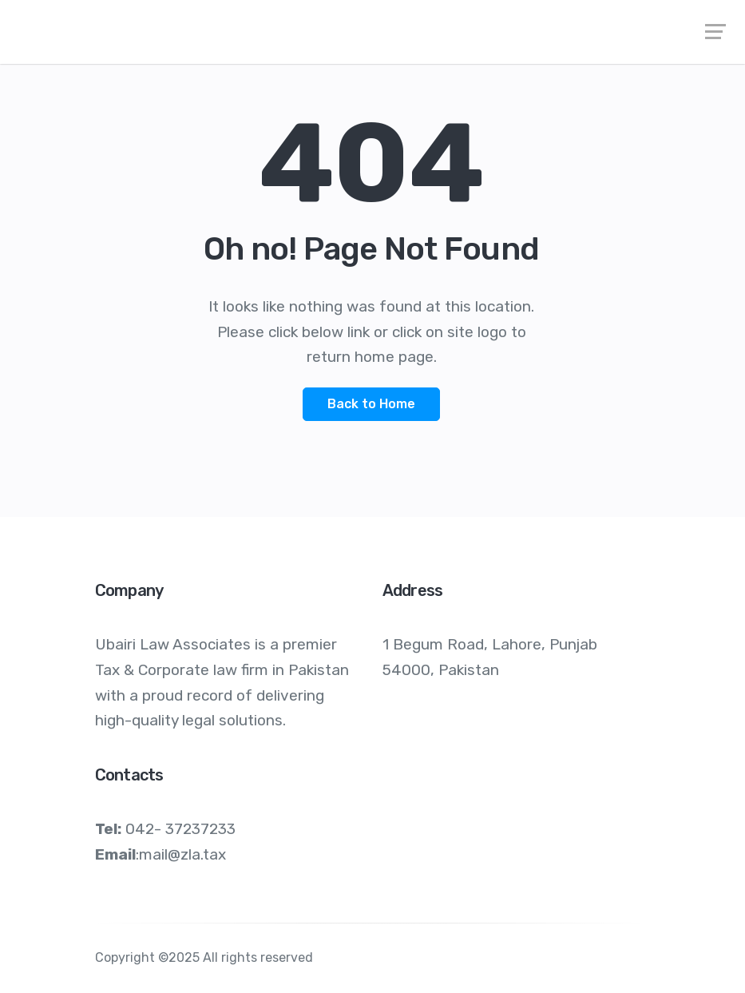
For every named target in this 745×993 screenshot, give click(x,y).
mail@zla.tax (182, 854)
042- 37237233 (180, 829)
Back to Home (371, 403)
